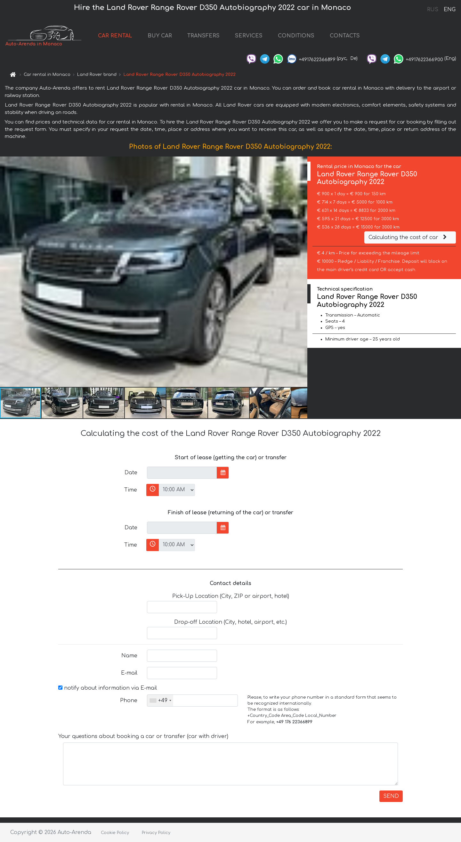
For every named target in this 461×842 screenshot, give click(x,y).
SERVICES (249, 36)
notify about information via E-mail (107, 688)
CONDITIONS (296, 36)
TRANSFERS (203, 36)
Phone (128, 700)
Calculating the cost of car (408, 237)
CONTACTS (345, 36)
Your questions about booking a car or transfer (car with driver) (143, 736)
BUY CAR (160, 36)
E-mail (129, 673)
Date (131, 473)
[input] (182, 473)
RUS (432, 9)
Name (129, 656)
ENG (449, 9)
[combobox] (160, 700)
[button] (301, 272)
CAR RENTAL (115, 36)
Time (130, 490)
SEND (391, 796)
